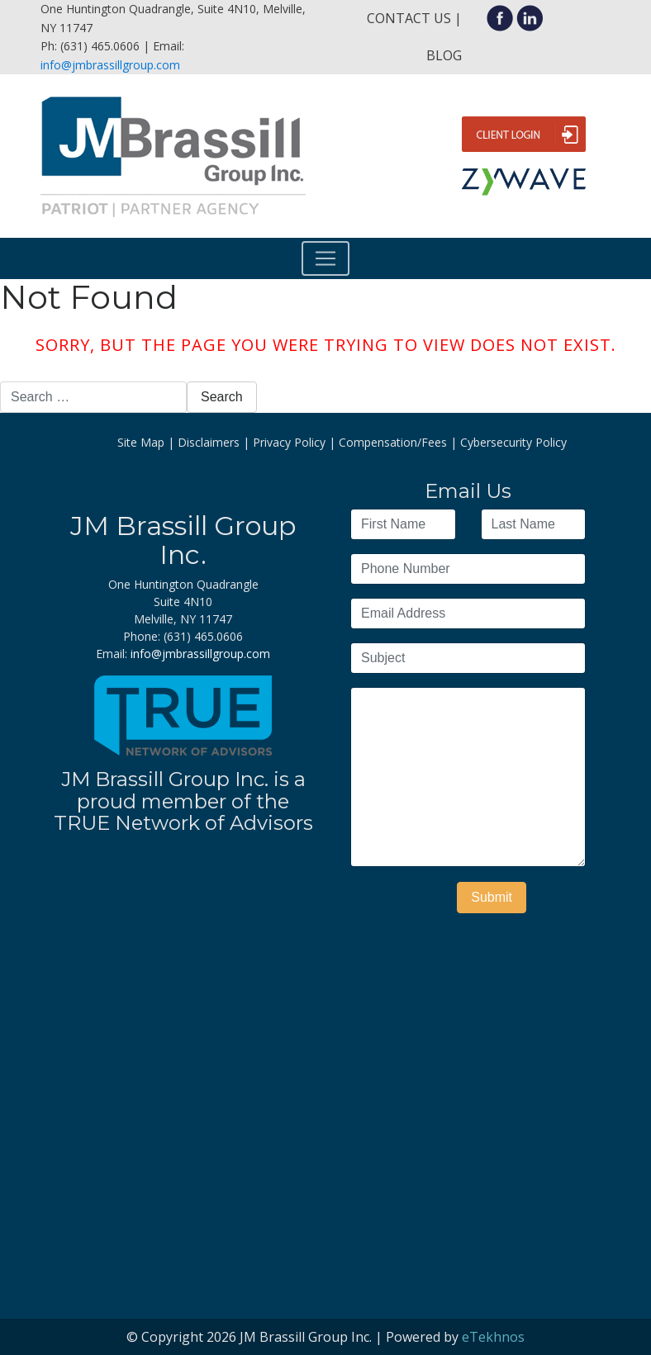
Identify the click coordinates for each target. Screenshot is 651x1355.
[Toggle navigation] (325, 258)
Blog (444, 55)
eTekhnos (493, 1337)
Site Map (140, 442)
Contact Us (409, 18)
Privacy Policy (289, 442)
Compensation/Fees (393, 442)
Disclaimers (209, 442)
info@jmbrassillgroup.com (110, 65)
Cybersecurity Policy (513, 442)
